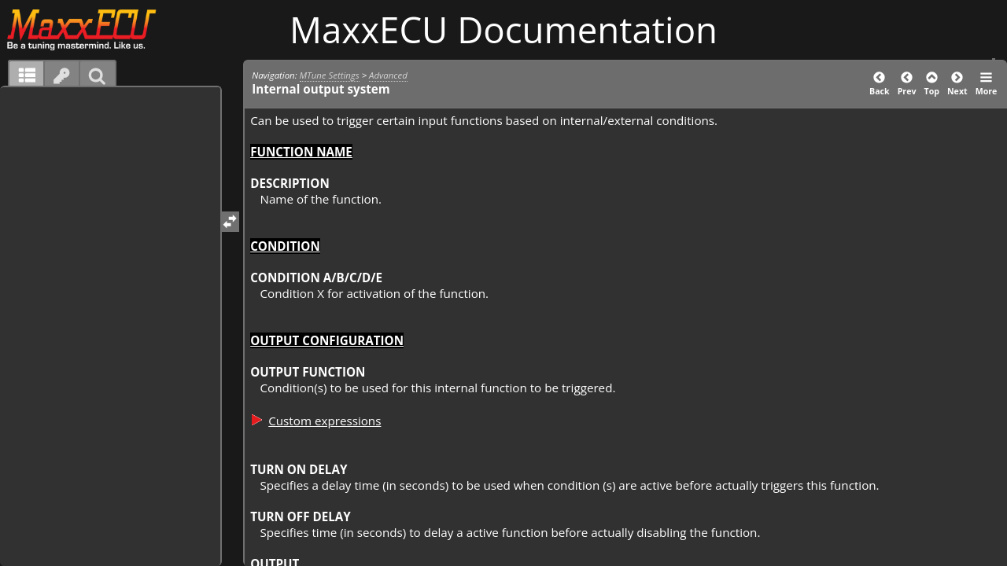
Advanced (388, 75)
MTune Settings (330, 75)
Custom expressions (324, 420)
